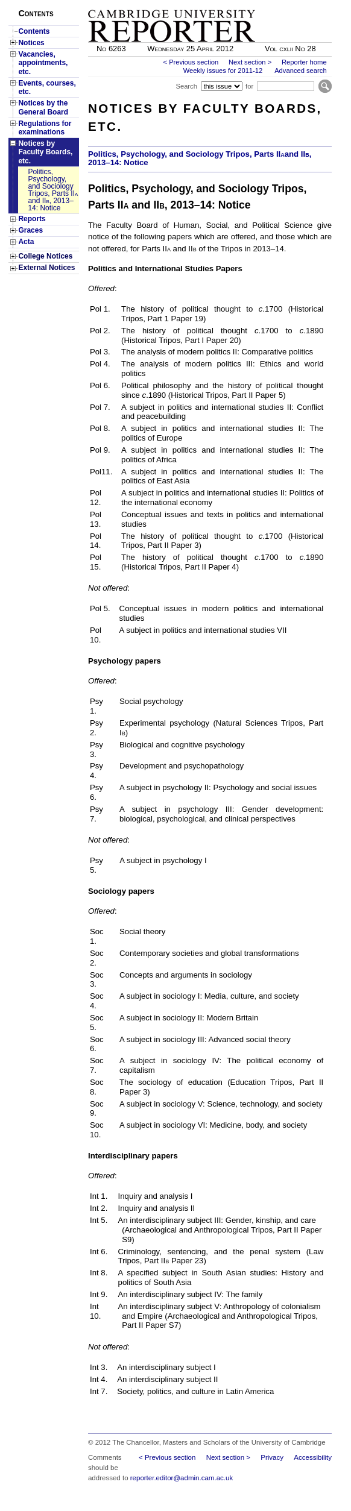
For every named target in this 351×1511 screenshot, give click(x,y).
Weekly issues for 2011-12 (223, 70)
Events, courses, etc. (46, 87)
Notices (31, 43)
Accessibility (313, 1457)
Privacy (272, 1457)
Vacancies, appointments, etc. (43, 63)
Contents (33, 31)
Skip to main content (300, 3)
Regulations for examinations (44, 127)
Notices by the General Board (43, 107)
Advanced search (300, 70)
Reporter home (304, 62)
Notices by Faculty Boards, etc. (45, 152)
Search (186, 86)
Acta (26, 241)
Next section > (250, 62)
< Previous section (190, 62)
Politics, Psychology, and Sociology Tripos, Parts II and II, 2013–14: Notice (53, 190)
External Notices (46, 267)
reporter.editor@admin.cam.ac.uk (181, 1477)
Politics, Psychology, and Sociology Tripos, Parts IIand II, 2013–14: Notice (199, 158)
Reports (31, 219)
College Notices (45, 256)
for (249, 86)
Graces (30, 230)
